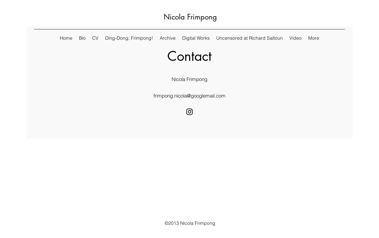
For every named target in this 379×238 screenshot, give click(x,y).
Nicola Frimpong (190, 16)
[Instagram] (189, 111)
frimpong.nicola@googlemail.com (189, 96)
